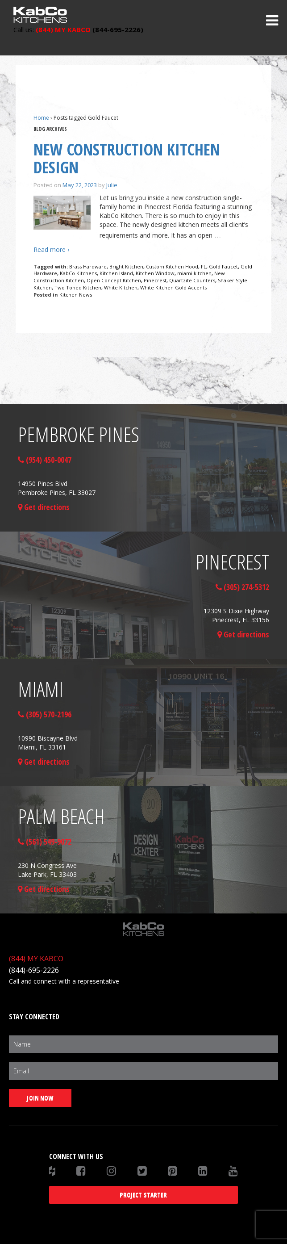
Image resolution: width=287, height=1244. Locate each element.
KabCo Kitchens (78, 273)
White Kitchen (120, 287)
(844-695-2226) (78, 29)
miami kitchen (194, 273)
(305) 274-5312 (242, 587)
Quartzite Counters (192, 280)
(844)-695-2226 (34, 970)
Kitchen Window (155, 273)
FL (203, 266)
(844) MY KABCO (36, 958)
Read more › (51, 249)
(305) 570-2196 (44, 714)
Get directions (44, 507)
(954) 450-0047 (44, 459)
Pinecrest (155, 280)
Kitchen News (75, 294)
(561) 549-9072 (44, 841)
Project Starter (143, 1194)
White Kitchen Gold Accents (173, 287)
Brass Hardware (88, 266)
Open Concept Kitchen (114, 280)
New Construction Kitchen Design (126, 158)
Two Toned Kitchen (77, 287)
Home (41, 117)
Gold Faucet (223, 266)
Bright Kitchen (126, 266)
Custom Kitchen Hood (172, 266)
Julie (111, 185)
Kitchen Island (116, 273)
